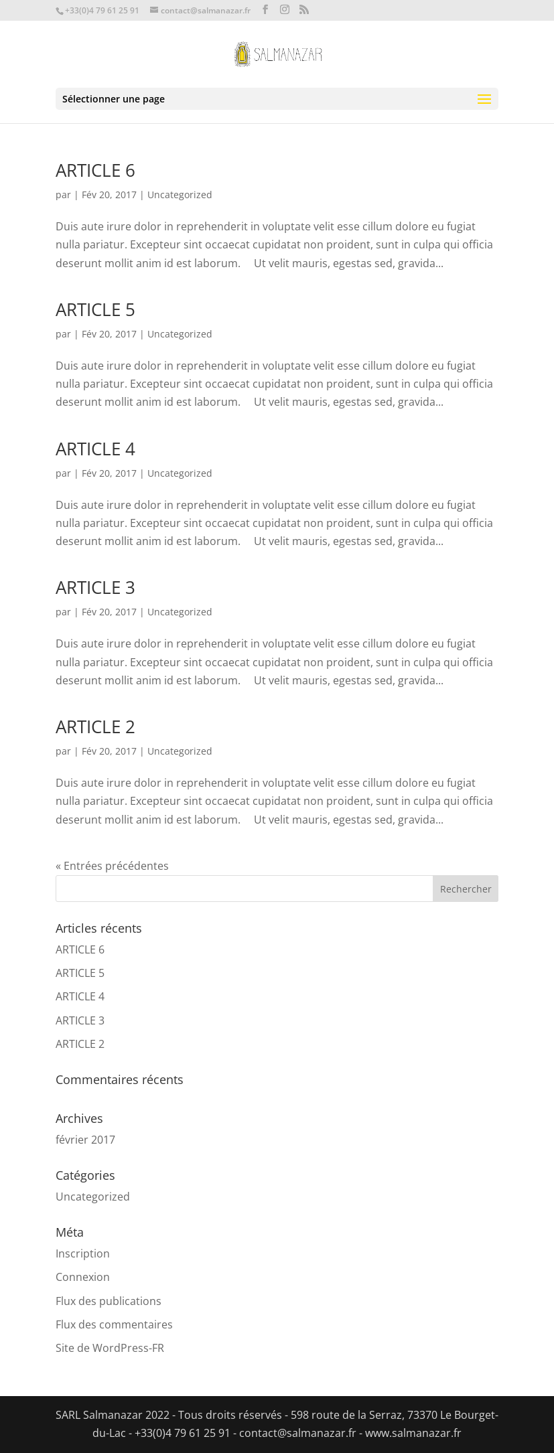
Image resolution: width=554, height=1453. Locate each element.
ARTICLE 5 (95, 309)
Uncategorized (179, 194)
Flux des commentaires (114, 1324)
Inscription (83, 1253)
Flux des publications (108, 1301)
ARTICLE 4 (95, 449)
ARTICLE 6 (95, 170)
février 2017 (85, 1139)
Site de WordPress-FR (110, 1348)
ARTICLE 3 (95, 587)
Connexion (83, 1277)
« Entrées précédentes (112, 865)
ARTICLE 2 (95, 726)
